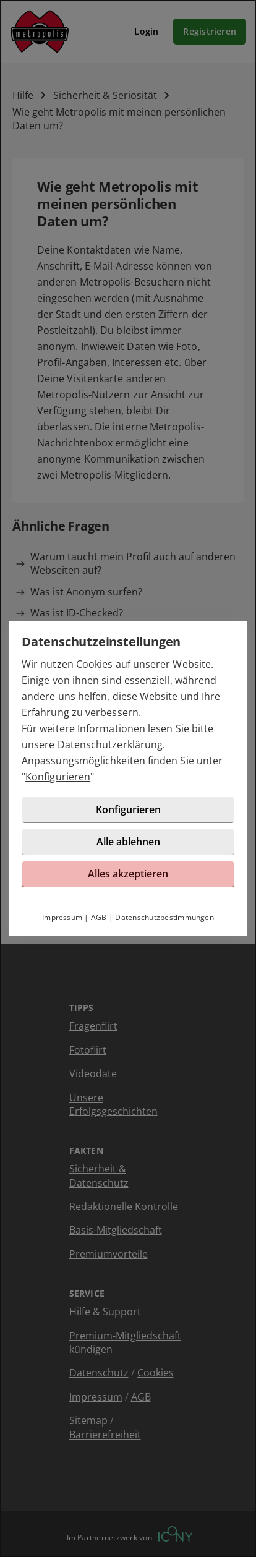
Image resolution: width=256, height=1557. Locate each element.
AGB (99, 917)
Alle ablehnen (128, 841)
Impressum (62, 917)
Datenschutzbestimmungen (164, 917)
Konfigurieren (57, 776)
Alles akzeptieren (128, 874)
